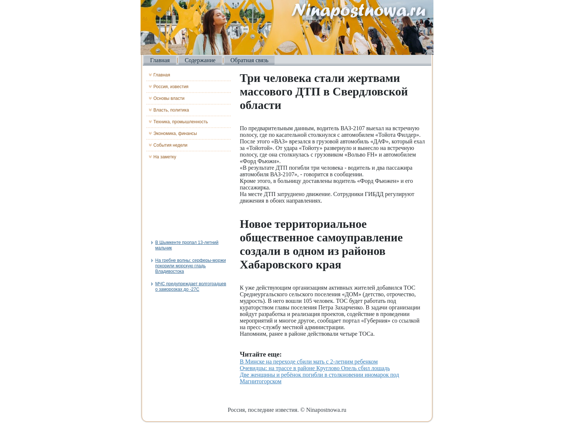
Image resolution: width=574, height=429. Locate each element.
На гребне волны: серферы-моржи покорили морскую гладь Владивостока (190, 266)
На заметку (164, 156)
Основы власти (168, 98)
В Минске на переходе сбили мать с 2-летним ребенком (309, 361)
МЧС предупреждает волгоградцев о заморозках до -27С (190, 286)
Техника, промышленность (180, 121)
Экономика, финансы (175, 133)
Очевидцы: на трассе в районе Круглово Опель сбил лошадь (315, 368)
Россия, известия (171, 86)
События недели (170, 145)
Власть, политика (171, 110)
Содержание (200, 60)
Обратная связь (250, 60)
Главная (160, 60)
